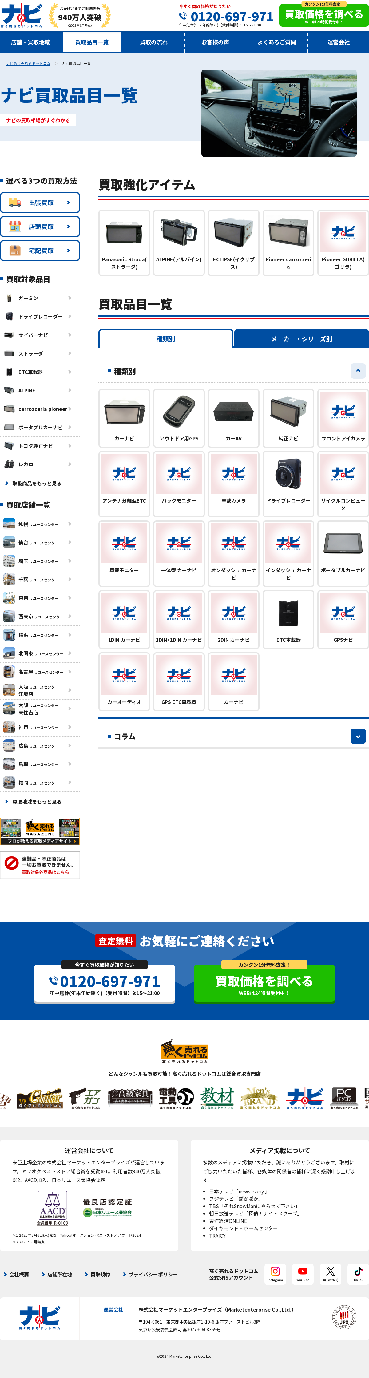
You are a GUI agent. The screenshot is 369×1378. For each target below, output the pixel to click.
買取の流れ (154, 42)
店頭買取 (31, 226)
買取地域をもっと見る (37, 801)
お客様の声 (215, 42)
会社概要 (19, 1274)
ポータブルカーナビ (33, 427)
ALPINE (19, 390)
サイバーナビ (25, 334)
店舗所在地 (59, 1274)
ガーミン (20, 298)
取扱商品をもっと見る (37, 483)
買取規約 (100, 1274)
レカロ (18, 464)
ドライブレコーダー (33, 316)
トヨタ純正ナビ (28, 445)
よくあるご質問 (276, 42)
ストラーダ (23, 353)
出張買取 (31, 202)
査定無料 (115, 940)
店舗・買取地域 (30, 42)
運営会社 (338, 42)
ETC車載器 (23, 371)
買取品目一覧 (92, 42)
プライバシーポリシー (153, 1274)
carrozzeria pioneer (35, 408)
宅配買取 (31, 250)
